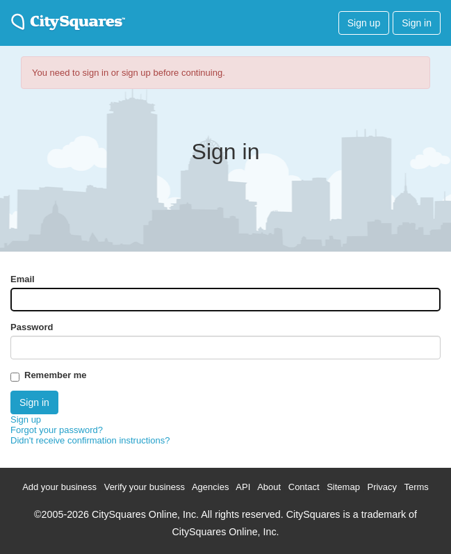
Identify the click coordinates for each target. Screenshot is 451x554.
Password (31, 327)
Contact (304, 487)
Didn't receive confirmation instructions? (90, 440)
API (243, 487)
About (269, 487)
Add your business (59, 487)
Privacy (382, 487)
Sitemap (343, 487)
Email (22, 279)
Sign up (363, 22)
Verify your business (144, 487)
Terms (416, 487)
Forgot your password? (56, 430)
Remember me (55, 375)
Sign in (417, 22)
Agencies (210, 487)
